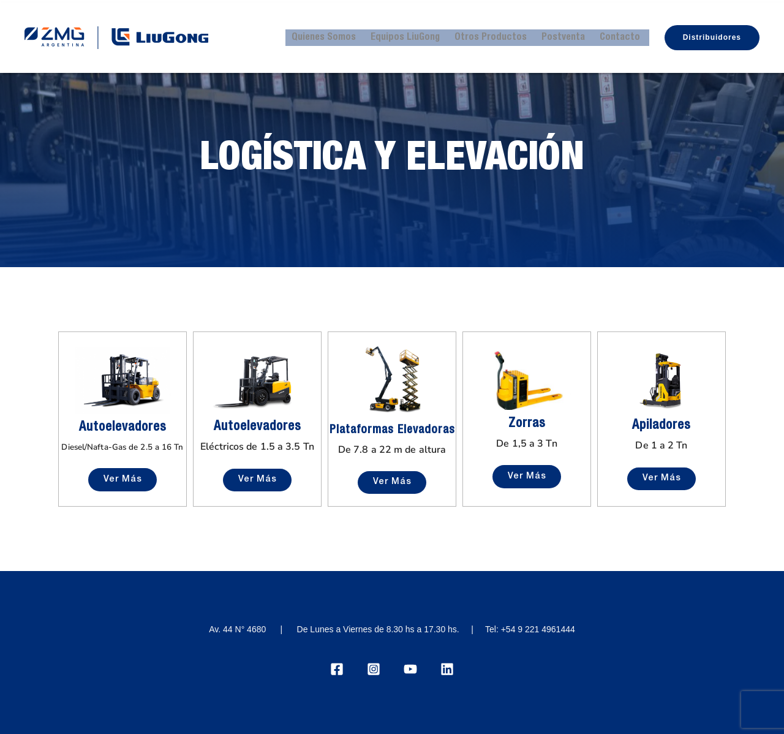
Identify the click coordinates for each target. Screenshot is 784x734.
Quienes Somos (336, 35)
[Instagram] (373, 666)
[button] (712, 35)
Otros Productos (498, 35)
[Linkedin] (447, 666)
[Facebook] (337, 666)
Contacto (623, 35)
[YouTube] (410, 666)
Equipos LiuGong (415, 35)
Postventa (568, 35)
